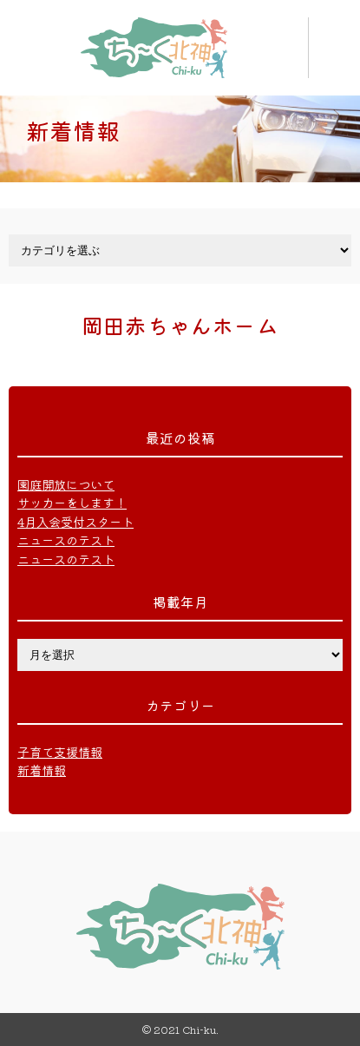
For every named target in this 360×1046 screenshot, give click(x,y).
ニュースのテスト (66, 539)
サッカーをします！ (72, 502)
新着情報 (41, 769)
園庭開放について (66, 484)
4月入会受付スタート (75, 521)
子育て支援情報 (59, 751)
